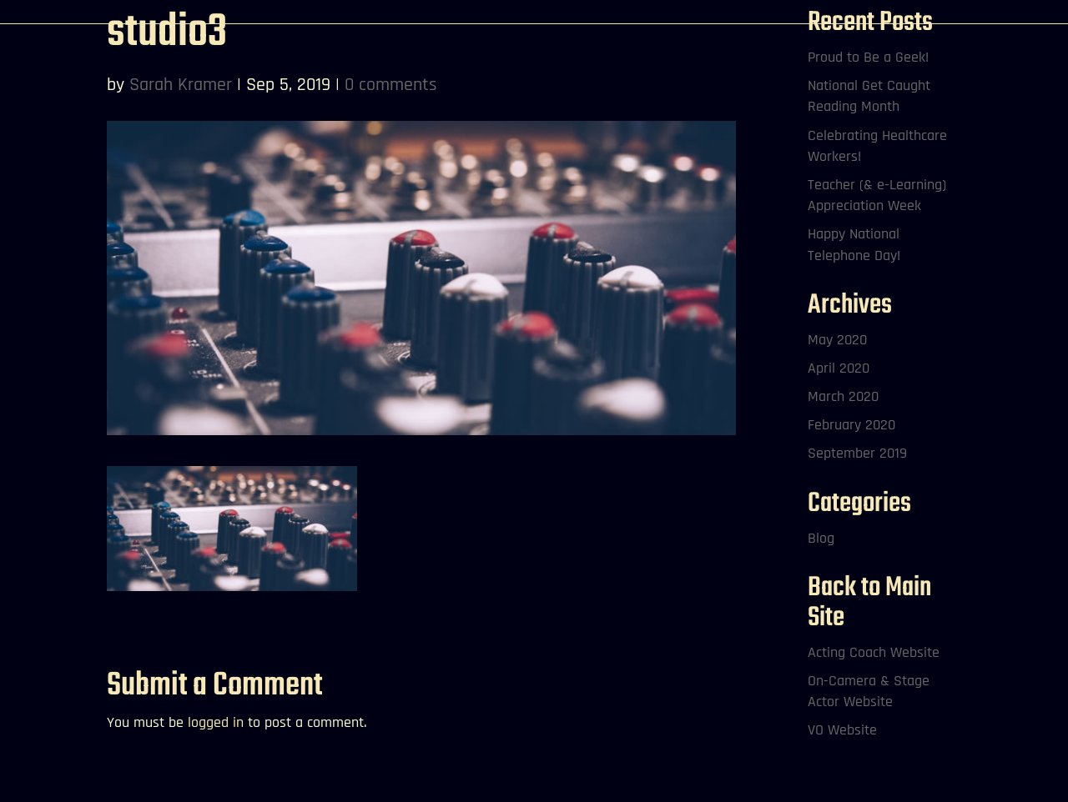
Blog (821, 538)
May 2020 (837, 339)
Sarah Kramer (180, 85)
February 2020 (851, 424)
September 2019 (857, 453)
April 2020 (838, 368)
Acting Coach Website (874, 652)
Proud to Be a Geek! (868, 57)
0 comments (391, 85)
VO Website (842, 729)
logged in (216, 722)
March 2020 (843, 396)
